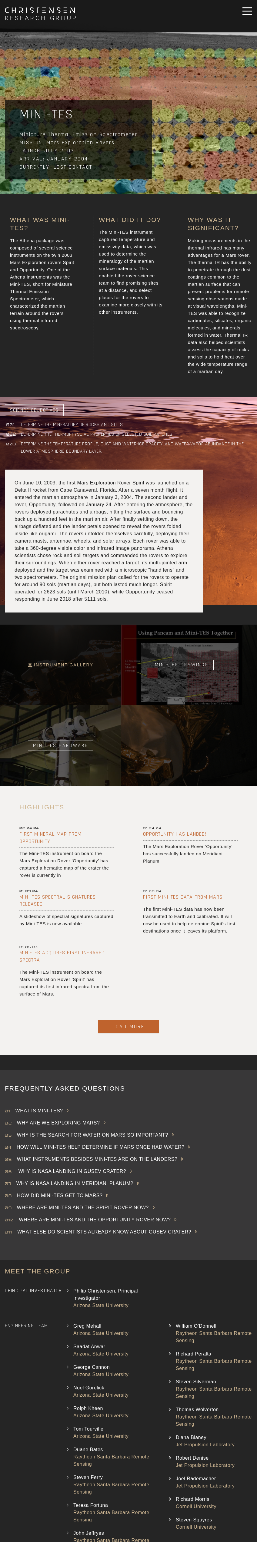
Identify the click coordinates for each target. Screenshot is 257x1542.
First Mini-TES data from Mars (182, 896)
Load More (128, 1026)
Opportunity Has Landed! (175, 833)
